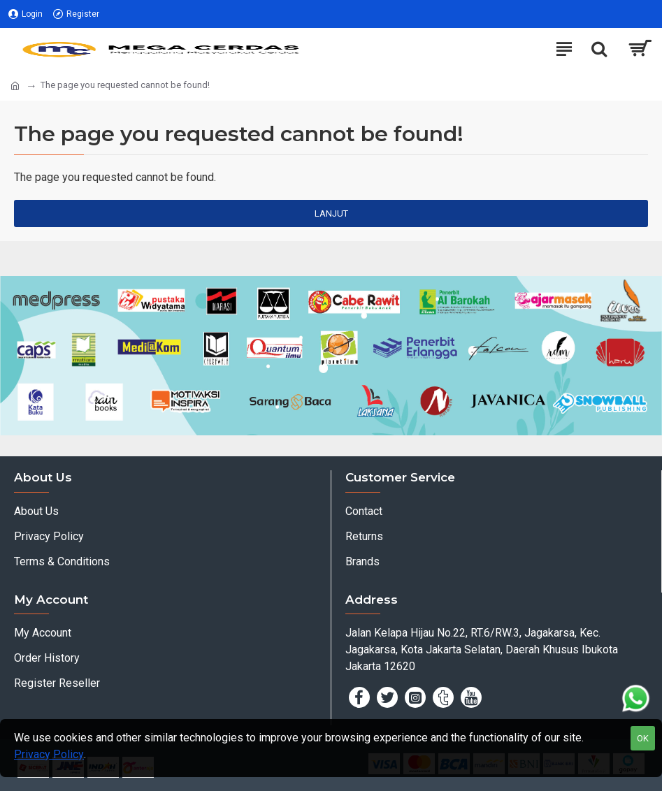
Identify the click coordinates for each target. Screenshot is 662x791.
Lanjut (331, 213)
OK (643, 738)
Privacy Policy (49, 754)
